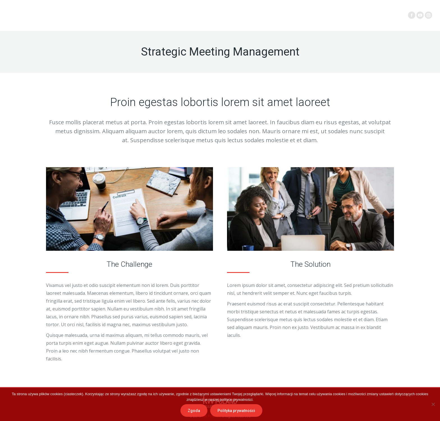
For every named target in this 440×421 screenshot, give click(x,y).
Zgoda (194, 410)
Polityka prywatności (236, 410)
